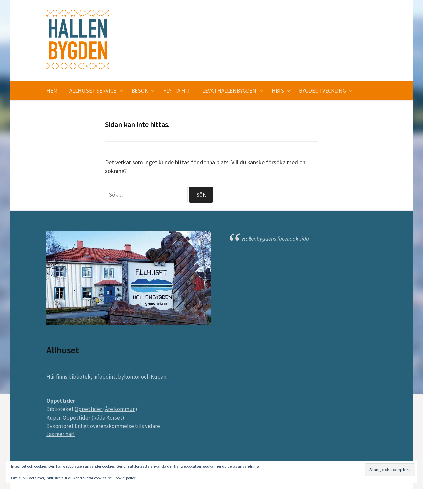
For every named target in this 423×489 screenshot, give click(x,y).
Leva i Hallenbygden (229, 90)
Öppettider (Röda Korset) (93, 417)
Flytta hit (176, 90)
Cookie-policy (124, 477)
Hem (52, 90)
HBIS (278, 90)
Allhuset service (92, 90)
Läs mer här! (60, 434)
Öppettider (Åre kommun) (106, 409)
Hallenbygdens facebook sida (275, 238)
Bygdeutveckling (322, 90)
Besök (140, 90)
